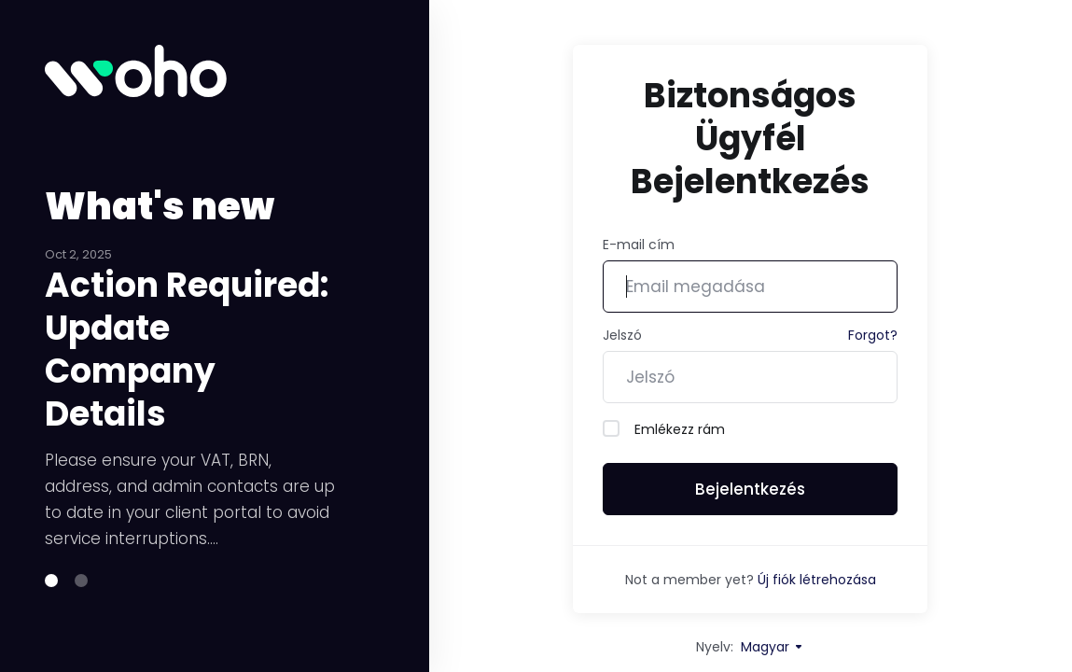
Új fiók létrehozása (817, 579)
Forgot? (873, 335)
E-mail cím (639, 244)
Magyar (772, 646)
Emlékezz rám (664, 429)
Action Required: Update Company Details (186, 371)
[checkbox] (611, 428)
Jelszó (622, 335)
